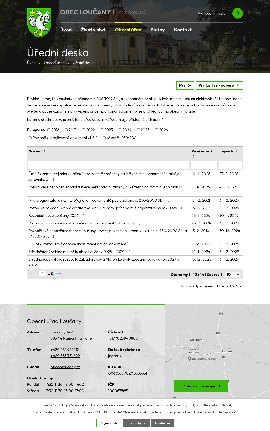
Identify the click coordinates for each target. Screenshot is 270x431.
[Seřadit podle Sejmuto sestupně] (237, 151)
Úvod (31, 62)
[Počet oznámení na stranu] (232, 273)
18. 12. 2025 (201, 207)
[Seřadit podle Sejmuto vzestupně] (237, 150)
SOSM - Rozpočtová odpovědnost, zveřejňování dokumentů (82, 243)
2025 (145, 129)
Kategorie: (36, 129)
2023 (108, 129)
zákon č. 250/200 (121, 137)
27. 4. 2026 (229, 173)
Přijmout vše (108, 423)
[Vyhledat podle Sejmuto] (230, 165)
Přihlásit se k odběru (218, 85)
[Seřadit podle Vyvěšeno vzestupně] (194, 155)
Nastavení (162, 423)
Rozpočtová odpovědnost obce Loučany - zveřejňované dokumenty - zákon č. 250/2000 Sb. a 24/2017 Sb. (107, 233)
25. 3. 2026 (201, 215)
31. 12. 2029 (229, 251)
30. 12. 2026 (230, 230)
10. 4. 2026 (201, 173)
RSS (183, 85)
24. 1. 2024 (201, 251)
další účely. (226, 405)
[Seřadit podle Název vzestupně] (45, 150)
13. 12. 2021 (201, 199)
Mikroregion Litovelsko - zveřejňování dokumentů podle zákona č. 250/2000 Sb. (99, 199)
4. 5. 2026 (228, 186)
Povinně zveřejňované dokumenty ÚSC (65, 137)
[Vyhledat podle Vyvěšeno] (204, 165)
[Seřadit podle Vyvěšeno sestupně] (194, 157)
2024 (126, 129)
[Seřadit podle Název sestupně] (45, 151)
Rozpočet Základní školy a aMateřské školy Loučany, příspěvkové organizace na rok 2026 (106, 207)
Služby (158, 30)
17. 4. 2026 (201, 186)
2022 (90, 129)
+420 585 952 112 (65, 348)
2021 (73, 129)
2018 (55, 129)
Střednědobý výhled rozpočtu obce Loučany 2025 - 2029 (80, 251)
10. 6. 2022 (201, 243)
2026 (163, 129)
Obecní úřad (54, 62)
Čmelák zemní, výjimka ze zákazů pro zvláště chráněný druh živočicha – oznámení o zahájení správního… (105, 176)
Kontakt (183, 30)
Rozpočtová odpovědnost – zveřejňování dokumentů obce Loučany (88, 222)
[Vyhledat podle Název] (108, 165)
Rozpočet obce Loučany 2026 (57, 215)
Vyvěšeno (202, 150)
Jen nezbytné (136, 423)
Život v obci (93, 30)
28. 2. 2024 (201, 222)
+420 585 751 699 (65, 354)
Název (35, 150)
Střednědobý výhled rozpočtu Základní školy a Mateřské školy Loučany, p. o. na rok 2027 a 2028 (108, 261)
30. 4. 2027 (229, 215)
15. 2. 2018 (200, 230)
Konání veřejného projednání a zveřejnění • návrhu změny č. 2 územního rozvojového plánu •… (106, 189)
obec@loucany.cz (65, 365)
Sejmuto (227, 150)
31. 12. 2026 (229, 199)
